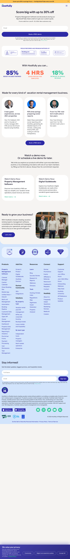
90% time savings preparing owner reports (33, 114)
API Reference (62, 296)
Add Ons (19, 264)
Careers (46, 314)
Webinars (33, 283)
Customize (28, 553)
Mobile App (5, 292)
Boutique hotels (21, 322)
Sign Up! (63, 379)
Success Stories (35, 276)
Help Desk (61, 289)
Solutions (19, 298)
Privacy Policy (44, 40)
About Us (47, 297)
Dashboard (5, 324)
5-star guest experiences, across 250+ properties (12, 114)
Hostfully (47, 293)
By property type (20, 303)
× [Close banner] (68, 1)
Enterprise (19, 348)
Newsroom (47, 282)
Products (5, 264)
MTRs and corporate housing (19, 317)
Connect (47, 264)
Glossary (32, 286)
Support (61, 264)
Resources (34, 264)
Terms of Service (53, 421)
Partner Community (20, 287)
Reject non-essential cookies (45, 553)
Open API (5, 316)
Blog (31, 273)
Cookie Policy (12, 556)
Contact (46, 289)
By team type (20, 330)
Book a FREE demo (35, 34)
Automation (5, 304)
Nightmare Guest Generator (33, 305)
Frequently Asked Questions (47, 302)
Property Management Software (6, 272)
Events (46, 274)
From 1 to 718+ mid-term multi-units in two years (57, 114)
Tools (31, 289)
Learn (32, 269)
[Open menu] (66, 5)
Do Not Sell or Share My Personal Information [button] (25, 421)
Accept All (62, 553)
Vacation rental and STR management (20, 310)
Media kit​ (47, 311)
